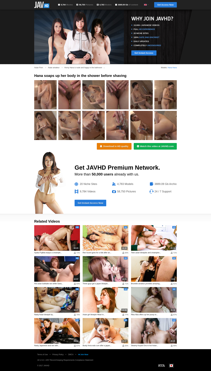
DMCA (70, 354)
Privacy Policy (58, 354)
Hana (170, 68)
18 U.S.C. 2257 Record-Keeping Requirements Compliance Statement (65, 360)
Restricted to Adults (161, 365)
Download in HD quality (114, 146)
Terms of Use (42, 354)
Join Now (83, 354)
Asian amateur (53, 68)
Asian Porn (38, 68)
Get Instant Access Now (90, 203)
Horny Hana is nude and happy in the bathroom (83, 68)
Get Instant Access (143, 53)
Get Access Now (165, 5)
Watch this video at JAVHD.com (155, 146)
